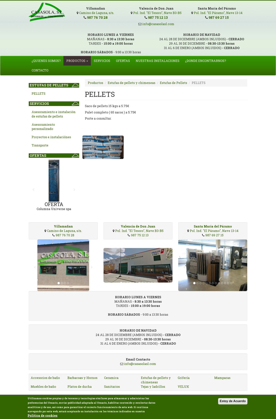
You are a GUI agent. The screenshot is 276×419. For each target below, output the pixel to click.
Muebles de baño (43, 386)
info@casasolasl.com (157, 24)
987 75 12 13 (158, 17)
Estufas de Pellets (49, 85)
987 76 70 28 (97, 17)
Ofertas (123, 61)
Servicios (102, 61)
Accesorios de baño (45, 378)
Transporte (40, 145)
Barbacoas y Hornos (82, 378)
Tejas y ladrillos (153, 386)
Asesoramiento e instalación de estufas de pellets (54, 114)
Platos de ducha (79, 386)
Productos (77, 61)
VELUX (183, 386)
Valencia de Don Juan (138, 226)
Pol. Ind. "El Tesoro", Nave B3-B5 (157, 13)
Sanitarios (112, 386)
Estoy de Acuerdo (233, 402)
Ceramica (111, 378)
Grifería (184, 378)
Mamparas (222, 378)
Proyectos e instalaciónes (51, 137)
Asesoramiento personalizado (43, 126)
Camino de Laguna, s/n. (96, 13)
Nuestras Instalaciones (157, 61)
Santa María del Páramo (213, 226)
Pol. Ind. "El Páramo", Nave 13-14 (218, 13)
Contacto (40, 70)
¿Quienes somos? (46, 61)
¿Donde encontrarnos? (205, 61)
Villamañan (63, 226)
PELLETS (38, 93)
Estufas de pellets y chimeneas (131, 83)
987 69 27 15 (219, 17)
